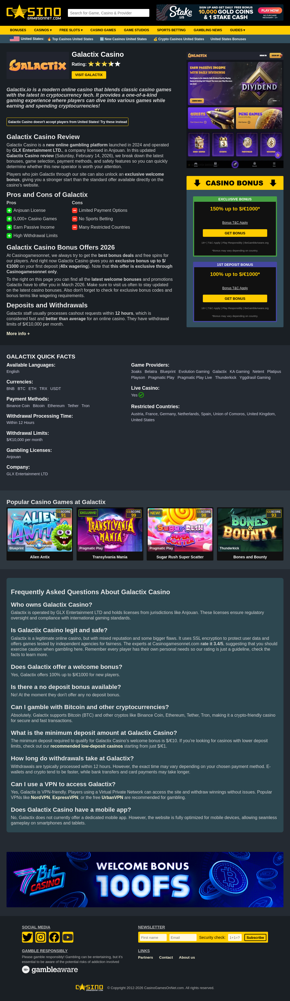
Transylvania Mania (110, 557)
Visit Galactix (89, 75)
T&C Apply (214, 242)
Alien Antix (40, 557)
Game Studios (136, 30)
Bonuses (18, 30)
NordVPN (40, 797)
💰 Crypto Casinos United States (178, 39)
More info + (18, 333)
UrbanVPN (112, 797)
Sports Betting (171, 30)
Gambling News (208, 30)
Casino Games (103, 30)
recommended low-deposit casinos (87, 746)
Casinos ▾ (43, 30)
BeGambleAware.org (256, 242)
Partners (145, 957)
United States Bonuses (228, 39)
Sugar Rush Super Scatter (180, 557)
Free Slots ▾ (71, 30)
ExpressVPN (65, 797)
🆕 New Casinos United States (123, 39)
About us (187, 957)
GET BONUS (235, 233)
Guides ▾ (237, 30)
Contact (166, 957)
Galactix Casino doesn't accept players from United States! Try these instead (67, 122)
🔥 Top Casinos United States (70, 39)
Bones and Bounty (250, 557)
